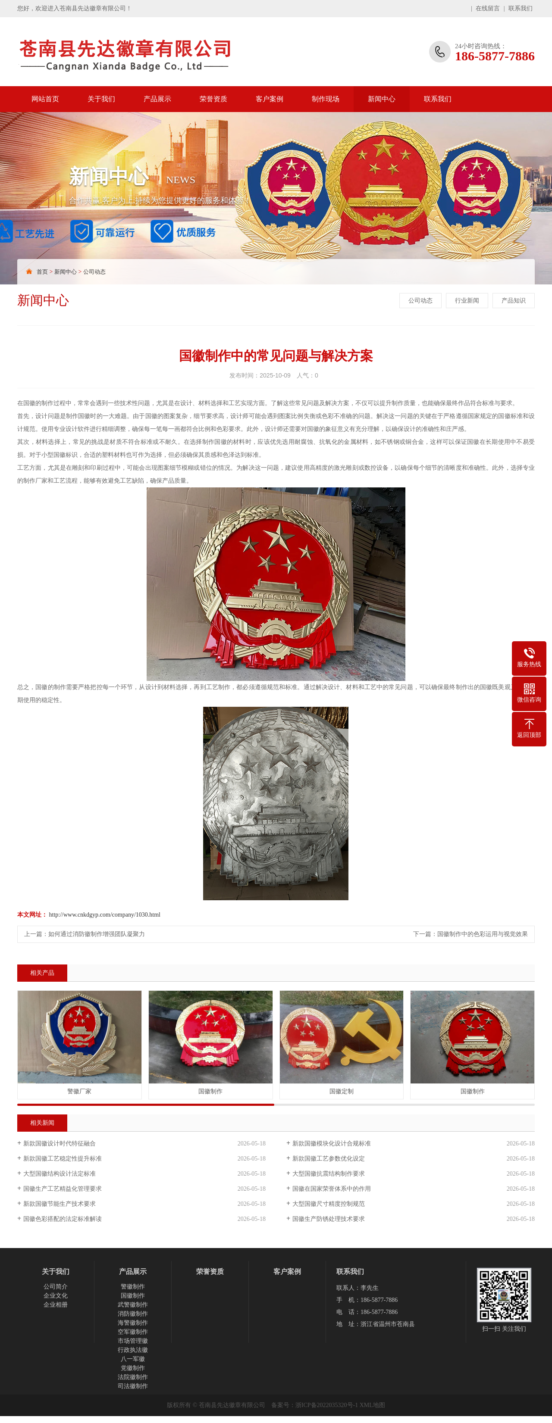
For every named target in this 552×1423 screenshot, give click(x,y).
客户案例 (269, 99)
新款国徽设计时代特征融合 (59, 1143)
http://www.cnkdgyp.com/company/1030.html (104, 914)
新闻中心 (381, 99)
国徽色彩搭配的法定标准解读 (62, 1219)
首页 (42, 271)
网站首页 (45, 99)
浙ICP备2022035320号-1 (326, 1405)
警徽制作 (133, 1286)
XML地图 (372, 1405)
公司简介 (56, 1286)
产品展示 (157, 99)
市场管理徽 (133, 1341)
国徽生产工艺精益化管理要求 (62, 1189)
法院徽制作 (133, 1377)
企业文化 (56, 1295)
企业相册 (56, 1304)
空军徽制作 (133, 1332)
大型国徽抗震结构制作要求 (328, 1173)
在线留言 (488, 8)
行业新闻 (467, 300)
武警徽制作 (133, 1304)
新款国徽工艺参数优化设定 (328, 1158)
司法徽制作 (133, 1386)
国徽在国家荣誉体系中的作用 (331, 1189)
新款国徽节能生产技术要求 (59, 1204)
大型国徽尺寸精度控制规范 (328, 1204)
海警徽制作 (133, 1323)
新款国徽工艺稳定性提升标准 (62, 1158)
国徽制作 (133, 1295)
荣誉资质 (213, 99)
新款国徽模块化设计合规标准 (331, 1143)
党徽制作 (133, 1368)
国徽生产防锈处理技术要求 (328, 1219)
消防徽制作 (133, 1314)
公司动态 (94, 271)
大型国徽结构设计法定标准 (59, 1173)
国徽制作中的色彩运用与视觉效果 (482, 934)
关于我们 (101, 99)
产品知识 (514, 300)
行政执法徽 (133, 1350)
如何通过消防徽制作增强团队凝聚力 (96, 934)
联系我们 (520, 8)
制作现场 (325, 99)
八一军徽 (133, 1359)
